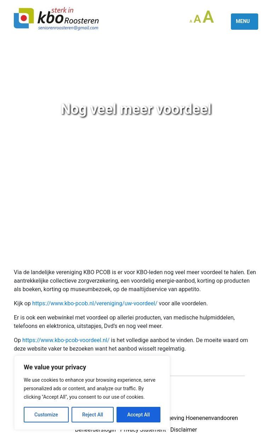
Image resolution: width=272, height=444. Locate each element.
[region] (92, 393)
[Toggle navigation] (244, 21)
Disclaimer (183, 429)
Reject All (92, 414)
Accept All (138, 414)
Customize (46, 414)
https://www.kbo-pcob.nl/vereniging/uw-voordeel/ (95, 303)
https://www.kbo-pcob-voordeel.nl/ (65, 340)
